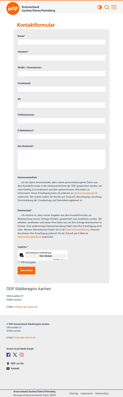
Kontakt (12, 368)
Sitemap (73, 393)
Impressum (87, 393)
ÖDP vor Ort (15, 363)
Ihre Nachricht (26, 146)
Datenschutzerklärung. (78, 229)
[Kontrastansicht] (99, 7)
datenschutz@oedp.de (86, 193)
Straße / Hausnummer (29, 67)
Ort (19, 99)
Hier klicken (46, 256)
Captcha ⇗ (59, 259)
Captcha (23, 247)
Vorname (23, 51)
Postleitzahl (24, 83)
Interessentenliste (27, 177)
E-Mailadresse (26, 130)
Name (21, 36)
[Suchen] (107, 7)
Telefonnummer (26, 114)
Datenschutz (25, 210)
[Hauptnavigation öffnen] (114, 7)
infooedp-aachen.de (25, 306)
